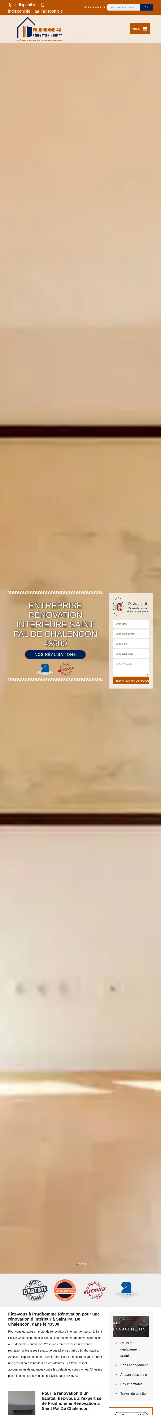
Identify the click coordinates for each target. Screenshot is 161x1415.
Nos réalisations (55, 654)
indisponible (22, 5)
